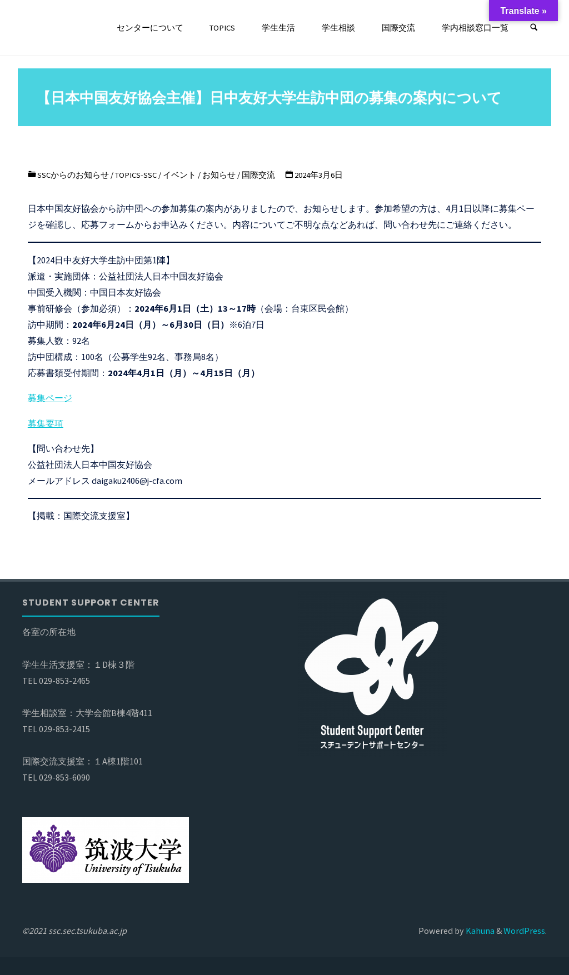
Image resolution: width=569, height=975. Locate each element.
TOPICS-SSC (136, 175)
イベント (179, 175)
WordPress (524, 930)
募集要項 (45, 423)
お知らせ (219, 175)
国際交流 (258, 175)
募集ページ (50, 397)
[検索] (534, 28)
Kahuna (479, 930)
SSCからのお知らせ (73, 175)
